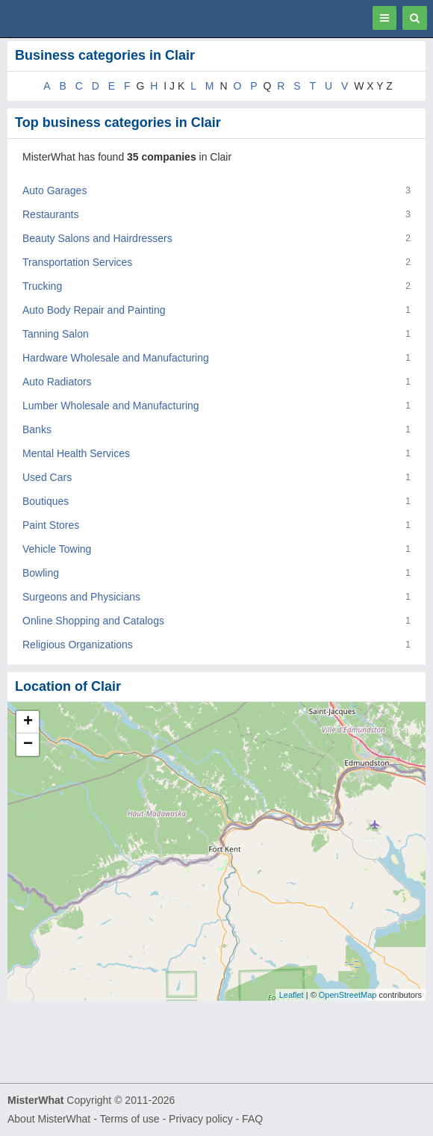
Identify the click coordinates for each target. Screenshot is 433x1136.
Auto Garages (54, 190)
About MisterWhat (48, 1119)
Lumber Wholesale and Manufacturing (110, 406)
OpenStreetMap (348, 994)
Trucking (42, 286)
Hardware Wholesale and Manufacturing (115, 358)
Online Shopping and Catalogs (93, 621)
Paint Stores (50, 525)
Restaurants (50, 214)
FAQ (252, 1119)
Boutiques (45, 501)
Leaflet (291, 994)
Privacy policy (201, 1119)
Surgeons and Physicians (81, 597)
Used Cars (47, 477)
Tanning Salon (55, 334)
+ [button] (28, 722)
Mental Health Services (76, 453)
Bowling (40, 573)
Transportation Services (77, 262)
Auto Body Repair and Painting (93, 310)
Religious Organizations (77, 645)
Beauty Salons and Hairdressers (97, 238)
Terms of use (129, 1119)
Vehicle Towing (56, 549)
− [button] (28, 744)
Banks (37, 429)
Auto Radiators (57, 382)
